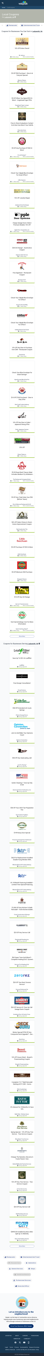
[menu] (2, 3)
